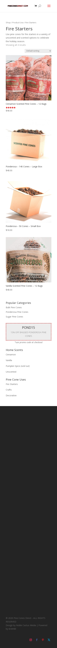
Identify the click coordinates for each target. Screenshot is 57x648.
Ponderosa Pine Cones (17, 311)
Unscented (11, 371)
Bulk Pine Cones (14, 307)
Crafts (9, 389)
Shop (8, 22)
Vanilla (9, 360)
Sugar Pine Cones (14, 316)
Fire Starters (12, 384)
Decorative (11, 395)
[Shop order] (38, 51)
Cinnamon (11, 354)
